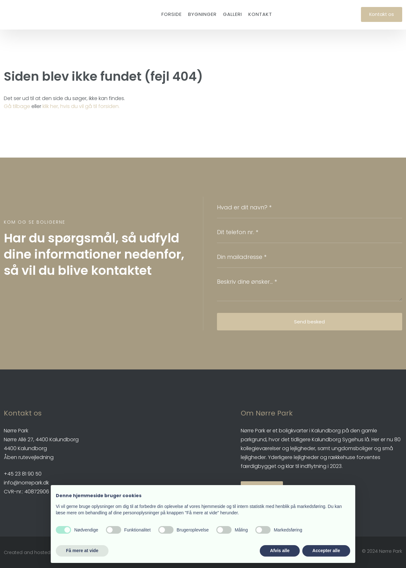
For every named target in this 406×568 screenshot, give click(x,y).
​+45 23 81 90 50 (23, 473)
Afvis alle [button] (279, 550)
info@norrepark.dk (26, 482)
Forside (171, 14)
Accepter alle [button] (326, 550)
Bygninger (202, 14)
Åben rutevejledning (29, 457)
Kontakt (260, 14)
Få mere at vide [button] (82, 550)
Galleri (232, 14)
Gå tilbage (17, 106)
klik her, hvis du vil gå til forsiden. (81, 106)
